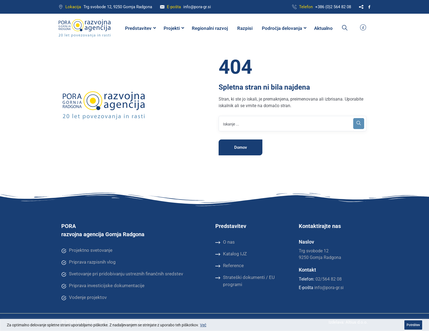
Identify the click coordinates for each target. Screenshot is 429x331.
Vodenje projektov (84, 297)
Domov (240, 147)
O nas (225, 242)
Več (203, 325)
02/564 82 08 (328, 279)
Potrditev (413, 325)
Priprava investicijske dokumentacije (102, 286)
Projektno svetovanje (86, 250)
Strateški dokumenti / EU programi (245, 280)
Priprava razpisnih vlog (88, 262)
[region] (214, 325)
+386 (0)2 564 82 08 (333, 6)
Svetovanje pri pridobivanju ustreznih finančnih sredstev (122, 274)
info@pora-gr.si (197, 6)
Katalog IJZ (231, 254)
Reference (229, 265)
